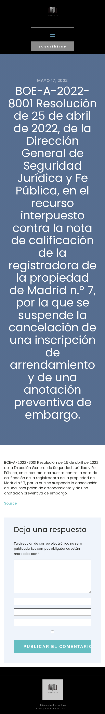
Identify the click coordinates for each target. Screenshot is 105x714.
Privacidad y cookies (53, 705)
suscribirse (52, 46)
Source (10, 503)
